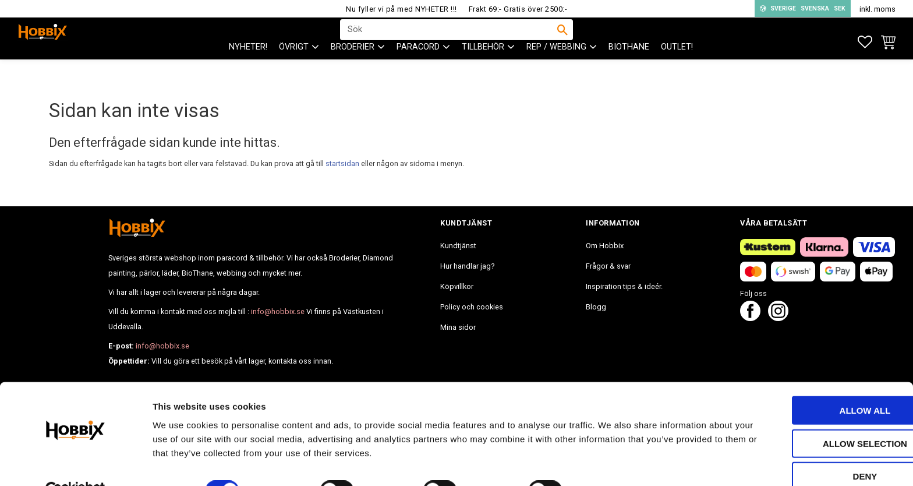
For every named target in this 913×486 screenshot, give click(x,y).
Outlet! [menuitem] (677, 70)
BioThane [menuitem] (628, 70)
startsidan (342, 163)
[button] (865, 42)
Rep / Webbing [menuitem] (556, 70)
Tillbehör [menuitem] (483, 70)
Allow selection (816, 416)
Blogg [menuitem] (596, 306)
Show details (611, 463)
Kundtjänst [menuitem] (458, 245)
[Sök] (562, 41)
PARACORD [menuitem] (418, 70)
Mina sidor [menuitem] (458, 327)
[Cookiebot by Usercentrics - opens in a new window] (75, 463)
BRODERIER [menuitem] (352, 70)
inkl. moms (877, 9)
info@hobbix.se (278, 311)
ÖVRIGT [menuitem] (294, 70)
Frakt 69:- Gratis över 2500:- (518, 9)
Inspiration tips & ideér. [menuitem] (624, 286)
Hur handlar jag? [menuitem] (467, 266)
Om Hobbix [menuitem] (605, 245)
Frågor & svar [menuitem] (608, 266)
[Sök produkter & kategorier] (449, 41)
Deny (816, 449)
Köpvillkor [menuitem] (456, 286)
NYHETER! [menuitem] (248, 70)
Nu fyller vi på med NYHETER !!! (401, 9)
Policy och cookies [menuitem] (471, 306)
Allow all (815, 383)
